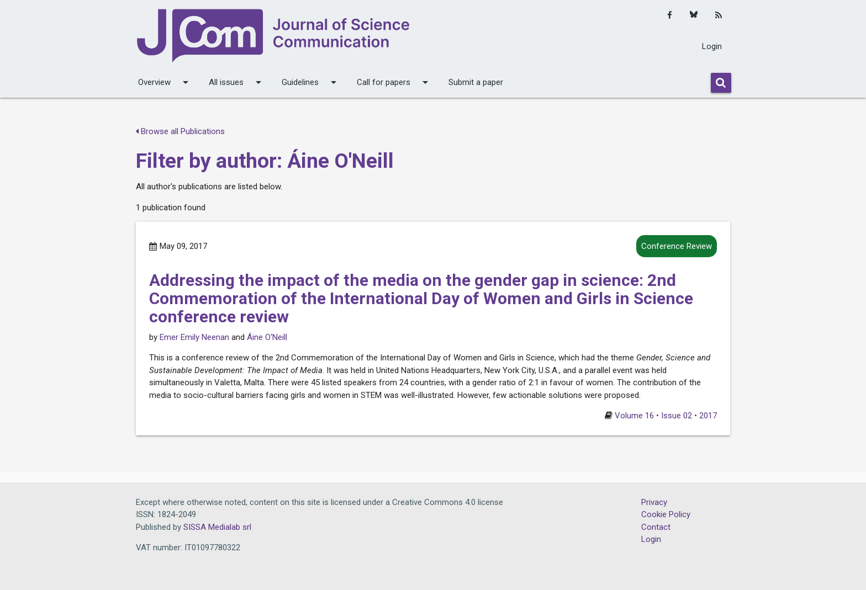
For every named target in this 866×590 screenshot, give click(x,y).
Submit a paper (475, 82)
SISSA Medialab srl (217, 527)
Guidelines (311, 82)
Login (712, 46)
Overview (165, 82)
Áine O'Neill (267, 337)
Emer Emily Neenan (194, 337)
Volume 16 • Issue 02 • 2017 (666, 416)
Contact (655, 527)
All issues (237, 82)
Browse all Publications (180, 131)
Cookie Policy (665, 514)
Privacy (654, 502)
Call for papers (394, 82)
